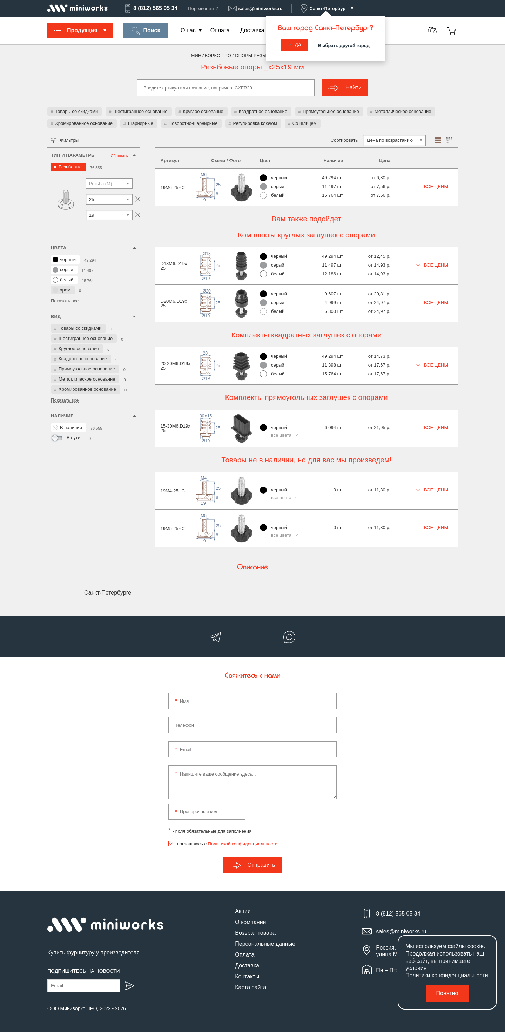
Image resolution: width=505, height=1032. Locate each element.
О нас (188, 30)
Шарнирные (140, 123)
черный (64, 259)
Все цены (432, 186)
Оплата (220, 30)
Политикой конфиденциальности (243, 843)
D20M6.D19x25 (174, 303)
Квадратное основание (263, 111)
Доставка (252, 30)
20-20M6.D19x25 (175, 366)
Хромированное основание (84, 123)
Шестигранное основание (140, 111)
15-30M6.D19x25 (175, 428)
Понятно (447, 993)
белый (63, 280)
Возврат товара (255, 933)
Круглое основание (203, 111)
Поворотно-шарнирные (193, 123)
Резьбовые (70, 166)
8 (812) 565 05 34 (150, 8)
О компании (250, 922)
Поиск (146, 30)
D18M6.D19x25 (174, 266)
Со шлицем (304, 123)
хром (61, 290)
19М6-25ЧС (173, 187)
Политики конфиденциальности (446, 975)
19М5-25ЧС (173, 528)
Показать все (65, 301)
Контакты (247, 976)
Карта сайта (250, 987)
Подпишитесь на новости (83, 971)
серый (63, 270)
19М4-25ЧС (173, 491)
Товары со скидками (76, 111)
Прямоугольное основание (331, 111)
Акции (243, 911)
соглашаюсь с (227, 843)
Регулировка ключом (255, 123)
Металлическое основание (403, 111)
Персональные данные (265, 944)
